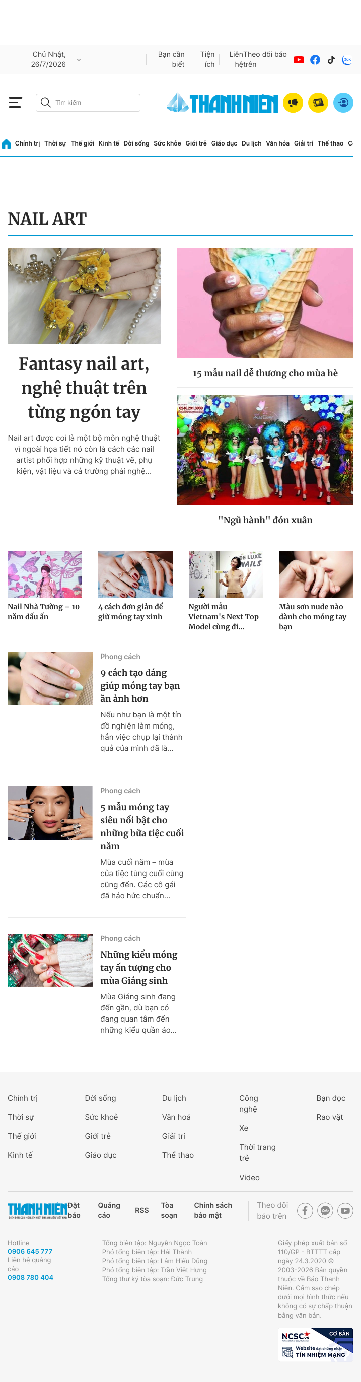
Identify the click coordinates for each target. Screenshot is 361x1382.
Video (249, 1177)
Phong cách (120, 656)
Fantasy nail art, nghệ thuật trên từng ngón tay (84, 388)
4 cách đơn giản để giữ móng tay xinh (130, 611)
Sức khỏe (167, 143)
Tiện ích (207, 59)
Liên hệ (236, 59)
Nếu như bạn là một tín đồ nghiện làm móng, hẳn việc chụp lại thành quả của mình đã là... (141, 731)
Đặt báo (73, 1210)
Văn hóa (278, 143)
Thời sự (55, 143)
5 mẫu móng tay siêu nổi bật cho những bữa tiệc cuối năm (142, 827)
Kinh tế (109, 143)
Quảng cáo (109, 1210)
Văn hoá (176, 1117)
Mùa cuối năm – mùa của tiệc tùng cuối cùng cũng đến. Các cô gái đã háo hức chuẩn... (141, 878)
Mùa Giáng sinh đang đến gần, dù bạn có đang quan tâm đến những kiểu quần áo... (138, 1013)
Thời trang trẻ (257, 1152)
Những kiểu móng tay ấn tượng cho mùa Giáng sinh (138, 967)
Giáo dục (224, 143)
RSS (142, 1210)
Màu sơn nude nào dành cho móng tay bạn (312, 616)
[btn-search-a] (46, 102)
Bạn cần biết (171, 59)
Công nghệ (248, 1103)
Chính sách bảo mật (213, 1210)
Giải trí (303, 143)
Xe (243, 1128)
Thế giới (82, 143)
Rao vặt (330, 1117)
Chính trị (27, 143)
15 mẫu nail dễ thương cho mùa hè (265, 373)
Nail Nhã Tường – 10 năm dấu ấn (44, 611)
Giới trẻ (196, 143)
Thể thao (331, 143)
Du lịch (252, 143)
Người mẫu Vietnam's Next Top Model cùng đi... (224, 616)
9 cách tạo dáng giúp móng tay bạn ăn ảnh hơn (140, 685)
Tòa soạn (169, 1210)
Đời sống (137, 143)
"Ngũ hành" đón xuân (265, 520)
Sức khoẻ (101, 1117)
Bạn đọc (331, 1098)
